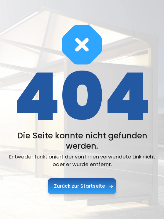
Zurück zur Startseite (83, 185)
